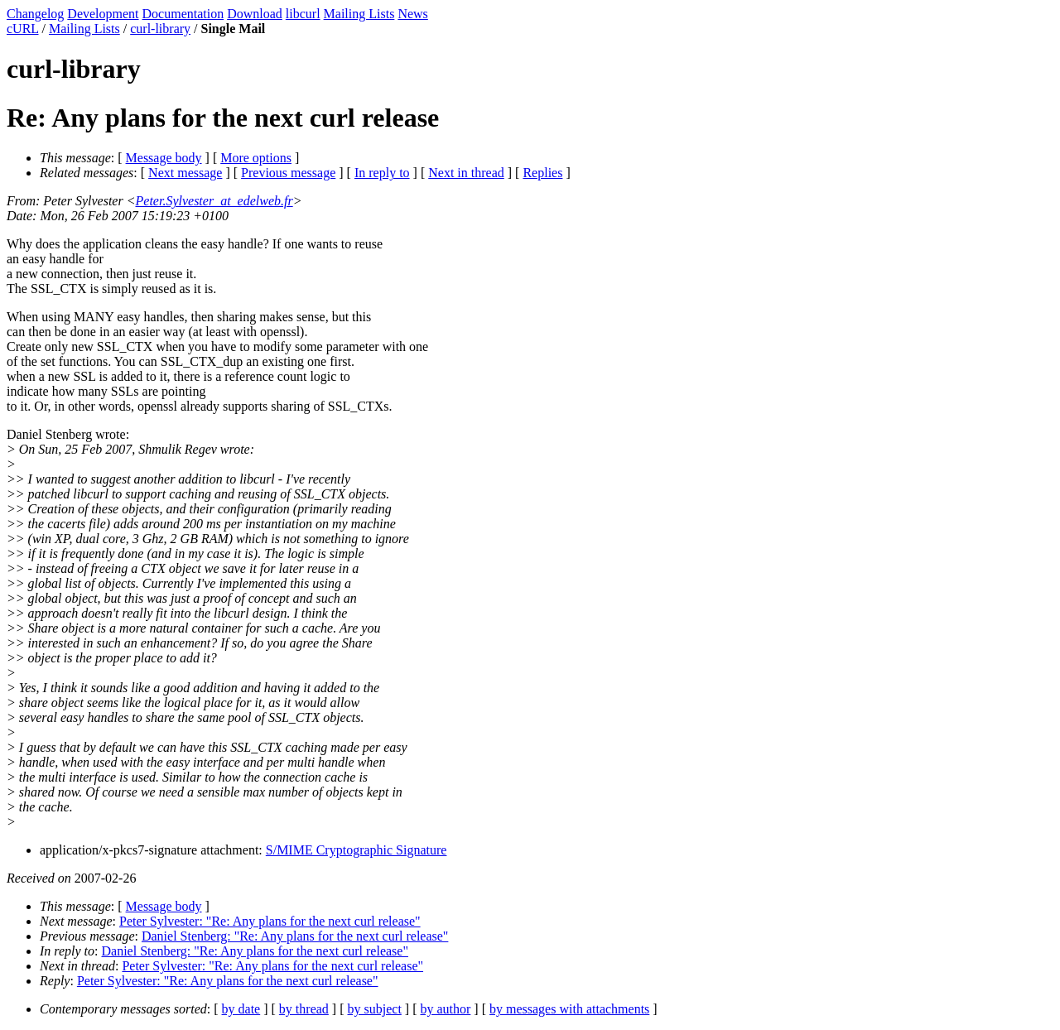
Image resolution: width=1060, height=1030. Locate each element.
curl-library (160, 29)
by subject (375, 1009)
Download (254, 14)
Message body (164, 158)
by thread (304, 1009)
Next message (185, 173)
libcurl (303, 14)
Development (102, 14)
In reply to (382, 173)
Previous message (288, 173)
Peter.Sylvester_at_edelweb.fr (214, 201)
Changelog (35, 14)
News (412, 14)
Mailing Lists (359, 14)
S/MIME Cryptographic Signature (356, 850)
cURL (23, 29)
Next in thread (466, 173)
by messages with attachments (569, 1009)
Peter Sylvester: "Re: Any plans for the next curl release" (270, 921)
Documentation (183, 14)
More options (256, 158)
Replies (542, 173)
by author (445, 1009)
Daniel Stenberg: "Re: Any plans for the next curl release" (295, 936)
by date (241, 1009)
